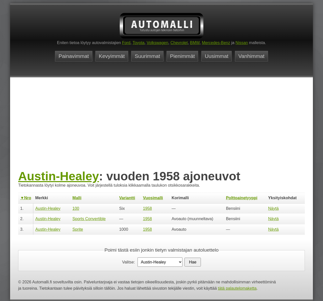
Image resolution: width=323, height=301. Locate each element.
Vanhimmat (251, 56)
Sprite (77, 229)
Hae (192, 262)
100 (75, 208)
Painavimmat (74, 56)
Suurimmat (147, 56)
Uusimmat (216, 56)
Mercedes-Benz (216, 43)
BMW (195, 43)
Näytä (273, 208)
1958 (147, 208)
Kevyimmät (112, 56)
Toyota (138, 43)
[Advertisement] (161, 131)
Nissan (241, 43)
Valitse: (128, 262)
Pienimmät (182, 56)
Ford (126, 43)
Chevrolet (178, 43)
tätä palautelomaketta (237, 288)
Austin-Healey (58, 176)
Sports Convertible (89, 219)
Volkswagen (157, 43)
